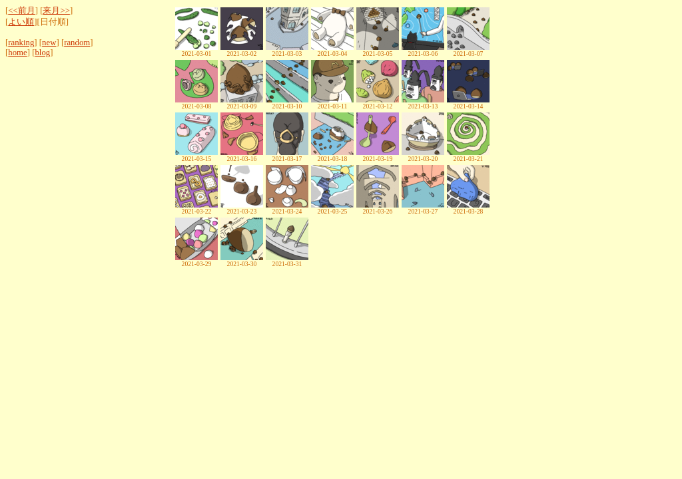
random (77, 42)
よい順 (21, 22)
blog (42, 52)
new (49, 42)
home (17, 52)
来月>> (56, 10)
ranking (21, 42)
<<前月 (21, 10)
